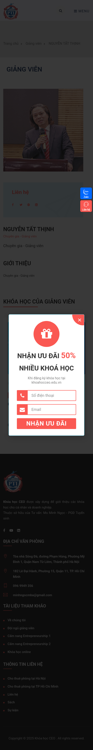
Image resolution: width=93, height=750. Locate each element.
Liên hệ (86, 209)
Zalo (86, 196)
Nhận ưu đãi (46, 423)
